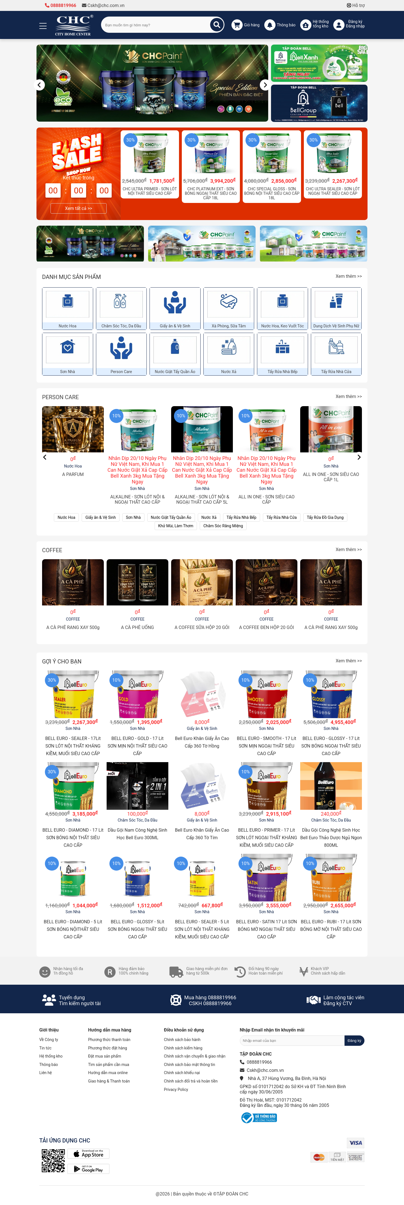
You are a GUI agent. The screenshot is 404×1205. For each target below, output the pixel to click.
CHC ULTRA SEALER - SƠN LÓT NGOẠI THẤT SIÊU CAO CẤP (333, 191)
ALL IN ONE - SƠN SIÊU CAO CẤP (266, 499)
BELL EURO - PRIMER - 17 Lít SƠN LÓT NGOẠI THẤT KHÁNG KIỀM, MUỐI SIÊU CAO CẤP (266, 837)
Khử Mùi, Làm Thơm (175, 526)
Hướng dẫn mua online (108, 1072)
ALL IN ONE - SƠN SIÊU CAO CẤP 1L (331, 477)
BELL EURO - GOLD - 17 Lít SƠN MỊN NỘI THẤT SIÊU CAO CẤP (137, 746)
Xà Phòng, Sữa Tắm (229, 326)
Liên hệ (45, 1072)
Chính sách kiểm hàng (183, 1048)
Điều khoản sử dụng (184, 1030)
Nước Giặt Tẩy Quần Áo (175, 371)
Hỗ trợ (356, 5)
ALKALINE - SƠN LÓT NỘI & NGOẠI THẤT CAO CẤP (137, 499)
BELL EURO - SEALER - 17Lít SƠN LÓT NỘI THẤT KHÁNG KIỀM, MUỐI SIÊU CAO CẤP (73, 746)
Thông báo (48, 1064)
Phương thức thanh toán (109, 1039)
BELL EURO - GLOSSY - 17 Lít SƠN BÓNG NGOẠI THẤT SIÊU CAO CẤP (331, 746)
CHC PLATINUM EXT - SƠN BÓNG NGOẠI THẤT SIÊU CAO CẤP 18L (211, 193)
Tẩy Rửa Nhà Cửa (336, 371)
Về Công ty (48, 1039)
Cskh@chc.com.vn (103, 5)
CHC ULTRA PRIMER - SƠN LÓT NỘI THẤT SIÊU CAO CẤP (150, 191)
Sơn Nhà (67, 371)
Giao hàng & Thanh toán (109, 1081)
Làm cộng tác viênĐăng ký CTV (343, 1000)
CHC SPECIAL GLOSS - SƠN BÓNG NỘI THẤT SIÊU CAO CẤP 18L (271, 193)
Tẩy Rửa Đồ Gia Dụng (325, 517)
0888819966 (60, 5)
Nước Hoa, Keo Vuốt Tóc (282, 326)
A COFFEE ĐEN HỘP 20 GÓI (266, 627)
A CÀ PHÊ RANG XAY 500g (73, 627)
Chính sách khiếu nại (182, 1072)
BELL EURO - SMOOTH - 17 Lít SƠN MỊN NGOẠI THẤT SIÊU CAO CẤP (266, 746)
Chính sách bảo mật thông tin (189, 1064)
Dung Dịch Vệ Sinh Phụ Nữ (336, 326)
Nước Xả (229, 371)
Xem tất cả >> (78, 208)
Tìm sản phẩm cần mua (108, 1064)
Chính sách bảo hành (182, 1039)
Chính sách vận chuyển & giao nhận (194, 1056)
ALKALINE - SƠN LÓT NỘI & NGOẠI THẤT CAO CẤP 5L (202, 499)
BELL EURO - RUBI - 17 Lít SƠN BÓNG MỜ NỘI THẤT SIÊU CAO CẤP (331, 929)
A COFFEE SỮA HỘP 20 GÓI (202, 627)
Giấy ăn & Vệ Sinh (175, 326)
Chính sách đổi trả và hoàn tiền (190, 1081)
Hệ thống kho (51, 1056)
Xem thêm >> (349, 276)
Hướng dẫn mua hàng (109, 1030)
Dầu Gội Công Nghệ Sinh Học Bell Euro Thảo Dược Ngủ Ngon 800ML (331, 837)
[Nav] (39, 85)
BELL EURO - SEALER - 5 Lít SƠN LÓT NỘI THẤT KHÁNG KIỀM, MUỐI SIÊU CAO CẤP (202, 929)
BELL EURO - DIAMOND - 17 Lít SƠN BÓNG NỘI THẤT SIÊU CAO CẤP (72, 837)
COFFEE (52, 550)
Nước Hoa (67, 326)
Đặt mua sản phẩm (104, 1056)
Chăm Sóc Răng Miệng (223, 526)
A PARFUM (73, 474)
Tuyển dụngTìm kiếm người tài (80, 1000)
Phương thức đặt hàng (107, 1048)
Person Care (121, 371)
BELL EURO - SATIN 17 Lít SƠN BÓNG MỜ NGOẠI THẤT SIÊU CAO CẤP (266, 929)
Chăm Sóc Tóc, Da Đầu (121, 326)
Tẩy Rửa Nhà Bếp (282, 371)
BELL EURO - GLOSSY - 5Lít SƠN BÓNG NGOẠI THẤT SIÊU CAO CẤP (137, 929)
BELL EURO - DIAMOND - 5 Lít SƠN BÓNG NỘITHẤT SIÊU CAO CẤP (73, 929)
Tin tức (45, 1048)
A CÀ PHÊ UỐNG (137, 627)
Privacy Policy (176, 1089)
